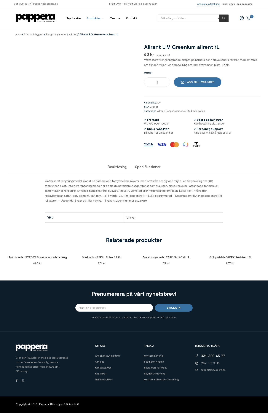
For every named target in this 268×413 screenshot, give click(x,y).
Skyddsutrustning (154, 373)
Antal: (148, 72)
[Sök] (224, 18)
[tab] (117, 166)
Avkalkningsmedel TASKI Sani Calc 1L (166, 257)
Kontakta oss (103, 367)
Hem (18, 34)
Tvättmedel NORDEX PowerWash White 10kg (38, 257)
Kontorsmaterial (153, 355)
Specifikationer (148, 166)
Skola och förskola (155, 367)
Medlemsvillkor (104, 379)
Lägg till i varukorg (200, 82)
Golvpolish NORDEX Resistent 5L (230, 257)
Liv (159, 102)
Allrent (73, 34)
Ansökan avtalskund (107, 355)
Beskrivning (117, 166)
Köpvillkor (100, 373)
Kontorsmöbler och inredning (161, 379)
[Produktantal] (157, 82)
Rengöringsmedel (56, 34)
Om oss (99, 361)
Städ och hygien (33, 34)
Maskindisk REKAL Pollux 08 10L (102, 257)
